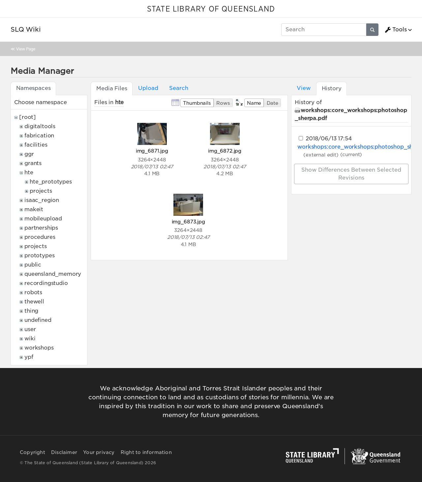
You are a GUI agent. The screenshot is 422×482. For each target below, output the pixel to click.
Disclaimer (64, 452)
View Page (25, 48)
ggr (29, 154)
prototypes (39, 255)
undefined (37, 320)
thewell (34, 301)
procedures (39, 237)
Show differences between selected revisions (351, 174)
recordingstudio (46, 283)
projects (41, 191)
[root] (27, 117)
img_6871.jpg (152, 151)
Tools (396, 29)
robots (33, 292)
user (30, 329)
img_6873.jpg (188, 221)
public (32, 265)
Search (178, 88)
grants (33, 163)
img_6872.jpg (224, 151)
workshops (39, 348)
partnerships (41, 228)
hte (28, 172)
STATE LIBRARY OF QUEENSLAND (211, 9)
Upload (148, 88)
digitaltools (39, 126)
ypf (28, 357)
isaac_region (41, 200)
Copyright (32, 452)
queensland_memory (52, 274)
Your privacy (98, 452)
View (303, 88)
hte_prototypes (51, 182)
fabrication (39, 135)
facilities (35, 145)
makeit (33, 209)
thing (31, 311)
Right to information (146, 452)
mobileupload (43, 218)
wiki (29, 338)
